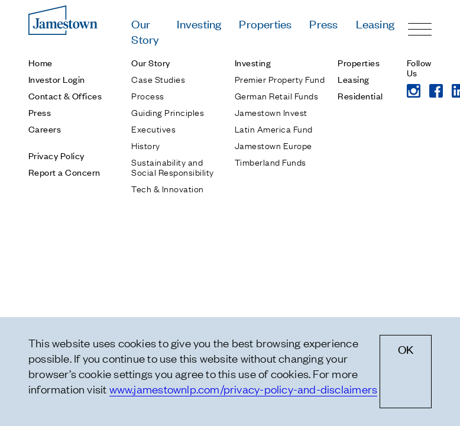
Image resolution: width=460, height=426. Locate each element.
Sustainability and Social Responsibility (172, 166)
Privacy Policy (56, 155)
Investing (199, 23)
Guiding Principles (167, 111)
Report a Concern (64, 172)
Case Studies (158, 78)
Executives (153, 128)
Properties (265, 23)
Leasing (375, 23)
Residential (360, 95)
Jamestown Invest (271, 111)
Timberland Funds (270, 161)
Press (323, 23)
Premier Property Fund (280, 78)
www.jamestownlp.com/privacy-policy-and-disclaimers (243, 389)
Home (40, 62)
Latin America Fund (274, 128)
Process (147, 95)
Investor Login (56, 79)
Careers (44, 128)
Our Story (145, 31)
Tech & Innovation (167, 188)
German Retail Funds (276, 95)
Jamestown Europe (273, 144)
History (145, 144)
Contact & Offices (65, 95)
